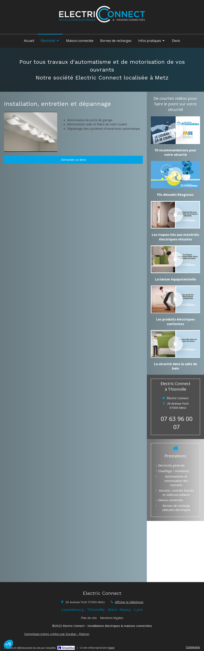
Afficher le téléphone (129, 602)
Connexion (193, 647)
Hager (111, 647)
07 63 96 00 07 (176, 423)
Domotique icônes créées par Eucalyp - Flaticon (56, 634)
